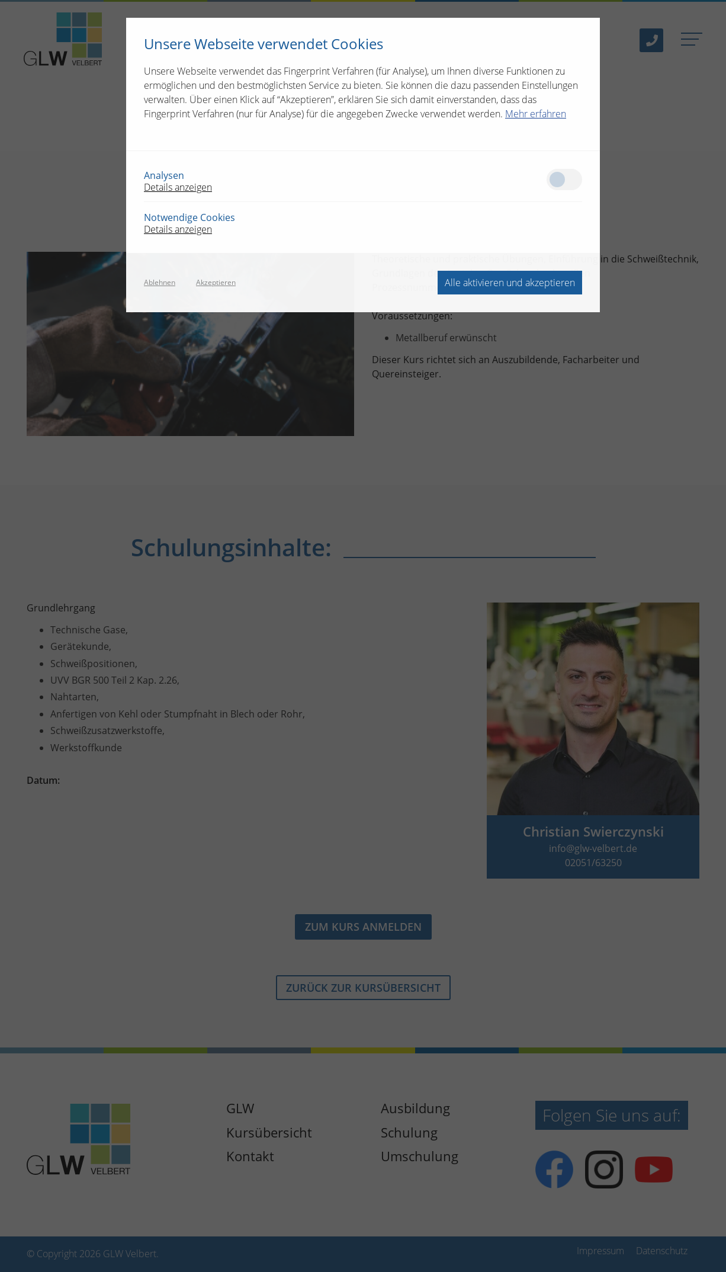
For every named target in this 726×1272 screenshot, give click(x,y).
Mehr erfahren (535, 113)
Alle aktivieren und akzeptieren (510, 282)
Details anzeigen (178, 187)
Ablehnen (159, 282)
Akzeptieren (216, 282)
